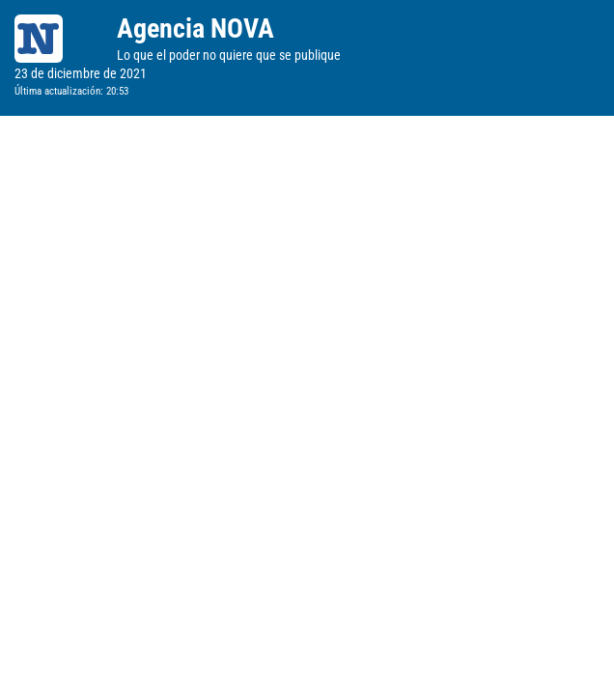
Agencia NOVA (195, 28)
